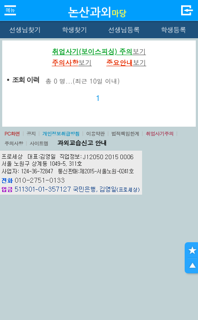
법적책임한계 (125, 133)
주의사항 (13, 143)
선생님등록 (123, 29)
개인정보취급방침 (60, 133)
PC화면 (12, 133)
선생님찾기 (24, 29)
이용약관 (95, 133)
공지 (31, 133)
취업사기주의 (160, 133)
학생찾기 (74, 29)
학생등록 (173, 29)
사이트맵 (39, 143)
